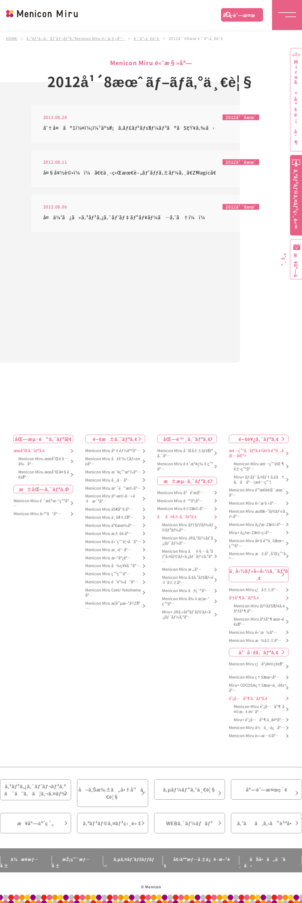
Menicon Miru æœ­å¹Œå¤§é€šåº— (43, 475)
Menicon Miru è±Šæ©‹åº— (182, 508)
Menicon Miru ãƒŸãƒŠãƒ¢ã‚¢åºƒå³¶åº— (259, 609)
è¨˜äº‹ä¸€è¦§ (147, 38)
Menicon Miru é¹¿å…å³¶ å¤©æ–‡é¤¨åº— (259, 709)
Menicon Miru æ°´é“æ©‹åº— (113, 488)
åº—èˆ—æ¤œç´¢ (239, 16)
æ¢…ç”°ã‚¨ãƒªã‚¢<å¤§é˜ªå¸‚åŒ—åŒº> (256, 453)
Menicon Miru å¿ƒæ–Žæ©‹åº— (256, 524)
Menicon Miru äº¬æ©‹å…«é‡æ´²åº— (110, 499)
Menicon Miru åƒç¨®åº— (185, 590)
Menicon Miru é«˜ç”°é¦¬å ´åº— (113, 541)
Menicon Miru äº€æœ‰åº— (110, 525)
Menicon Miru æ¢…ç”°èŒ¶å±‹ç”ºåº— (259, 466)
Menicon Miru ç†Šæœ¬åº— (254, 677)
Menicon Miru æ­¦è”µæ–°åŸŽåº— (112, 606)
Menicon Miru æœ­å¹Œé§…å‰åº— (43, 461)
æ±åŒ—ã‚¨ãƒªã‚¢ (43, 489)
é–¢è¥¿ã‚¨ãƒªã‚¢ (258, 438)
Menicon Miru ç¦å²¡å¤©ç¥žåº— (256, 666)
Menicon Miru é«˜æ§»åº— (253, 503)
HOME (11, 38)
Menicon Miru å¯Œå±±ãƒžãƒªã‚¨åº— (185, 453)
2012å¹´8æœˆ (241, 117)
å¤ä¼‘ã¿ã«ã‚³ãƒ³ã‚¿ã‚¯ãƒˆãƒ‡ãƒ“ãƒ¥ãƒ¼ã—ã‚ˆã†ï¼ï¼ (126, 217)
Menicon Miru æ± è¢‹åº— (108, 533)
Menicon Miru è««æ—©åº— (254, 735)
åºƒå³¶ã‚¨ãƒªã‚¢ (244, 597)
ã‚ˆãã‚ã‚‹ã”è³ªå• (266, 823)
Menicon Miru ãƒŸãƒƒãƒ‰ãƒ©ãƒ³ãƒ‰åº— (188, 527)
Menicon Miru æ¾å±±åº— (255, 640)
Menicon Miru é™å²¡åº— (180, 500)
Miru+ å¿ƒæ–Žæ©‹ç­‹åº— (251, 532)
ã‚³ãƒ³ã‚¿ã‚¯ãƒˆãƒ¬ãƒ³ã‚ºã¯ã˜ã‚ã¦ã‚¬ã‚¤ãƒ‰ (35, 790)
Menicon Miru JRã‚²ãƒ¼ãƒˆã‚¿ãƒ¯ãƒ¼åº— (187, 541)
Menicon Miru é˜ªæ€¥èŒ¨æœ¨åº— (257, 493)
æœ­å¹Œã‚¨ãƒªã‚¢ (29, 450)
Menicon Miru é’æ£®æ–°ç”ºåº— (41, 503)
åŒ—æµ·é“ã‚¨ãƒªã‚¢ (43, 438)
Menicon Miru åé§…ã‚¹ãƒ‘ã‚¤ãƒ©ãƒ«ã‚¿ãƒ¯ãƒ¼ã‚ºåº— (187, 556)
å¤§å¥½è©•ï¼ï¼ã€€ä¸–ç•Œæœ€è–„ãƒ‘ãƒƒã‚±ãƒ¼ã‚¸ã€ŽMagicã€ (131, 173)
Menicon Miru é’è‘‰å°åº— (111, 582)
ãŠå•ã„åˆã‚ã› (262, 862)
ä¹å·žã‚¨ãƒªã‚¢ (259, 652)
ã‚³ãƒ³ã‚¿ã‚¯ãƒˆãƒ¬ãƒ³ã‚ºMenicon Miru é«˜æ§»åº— (75, 38)
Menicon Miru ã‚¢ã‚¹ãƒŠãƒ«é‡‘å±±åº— (187, 580)
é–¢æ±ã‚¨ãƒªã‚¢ (115, 438)
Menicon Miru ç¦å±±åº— (254, 589)
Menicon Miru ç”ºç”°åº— (107, 573)
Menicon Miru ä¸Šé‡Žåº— (109, 517)
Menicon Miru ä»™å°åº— (37, 513)
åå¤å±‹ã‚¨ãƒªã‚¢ (176, 516)
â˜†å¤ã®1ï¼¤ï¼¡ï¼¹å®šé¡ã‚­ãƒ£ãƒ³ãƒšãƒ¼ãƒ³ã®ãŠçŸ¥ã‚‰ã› (129, 128)
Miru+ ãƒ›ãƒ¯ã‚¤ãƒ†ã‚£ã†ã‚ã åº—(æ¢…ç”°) (259, 480)
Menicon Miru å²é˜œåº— (180, 492)
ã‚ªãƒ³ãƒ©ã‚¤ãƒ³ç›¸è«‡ (112, 823)
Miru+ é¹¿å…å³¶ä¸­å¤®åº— (259, 719)
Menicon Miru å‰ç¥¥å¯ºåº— (112, 565)
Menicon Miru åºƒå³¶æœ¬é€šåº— (259, 622)
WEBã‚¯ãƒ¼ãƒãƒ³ (189, 823)
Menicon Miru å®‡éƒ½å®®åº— (112, 450)
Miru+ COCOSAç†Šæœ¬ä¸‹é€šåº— (256, 688)
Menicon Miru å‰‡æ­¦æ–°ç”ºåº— (185, 601)
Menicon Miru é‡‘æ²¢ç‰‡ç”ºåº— (185, 466)
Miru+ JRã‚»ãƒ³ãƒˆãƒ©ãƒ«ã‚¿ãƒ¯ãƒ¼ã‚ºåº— (186, 615)
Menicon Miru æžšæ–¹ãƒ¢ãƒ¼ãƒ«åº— (257, 514)
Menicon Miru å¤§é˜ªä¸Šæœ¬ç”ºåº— (256, 543)
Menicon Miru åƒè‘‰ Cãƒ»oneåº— (112, 461)
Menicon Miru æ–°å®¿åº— (108, 558)
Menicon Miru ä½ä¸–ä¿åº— (257, 727)
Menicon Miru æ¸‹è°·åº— (108, 549)
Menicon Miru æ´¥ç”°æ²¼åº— (113, 472)
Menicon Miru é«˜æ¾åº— (253, 632)
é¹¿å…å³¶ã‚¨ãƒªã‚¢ (248, 698)
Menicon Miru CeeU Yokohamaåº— (113, 593)
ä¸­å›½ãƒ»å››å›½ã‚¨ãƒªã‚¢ (258, 574)
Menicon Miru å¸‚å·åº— (108, 480)
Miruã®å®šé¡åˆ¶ (296, 102)
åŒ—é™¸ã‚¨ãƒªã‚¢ (186, 438)
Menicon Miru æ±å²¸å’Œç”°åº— (257, 556)
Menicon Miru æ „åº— (182, 569)
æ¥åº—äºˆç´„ (35, 823)
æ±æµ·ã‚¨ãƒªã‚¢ (186, 481)
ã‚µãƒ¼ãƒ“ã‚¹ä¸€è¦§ (189, 789)
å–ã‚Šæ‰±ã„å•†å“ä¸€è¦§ (113, 793)
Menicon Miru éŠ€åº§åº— (109, 509)
